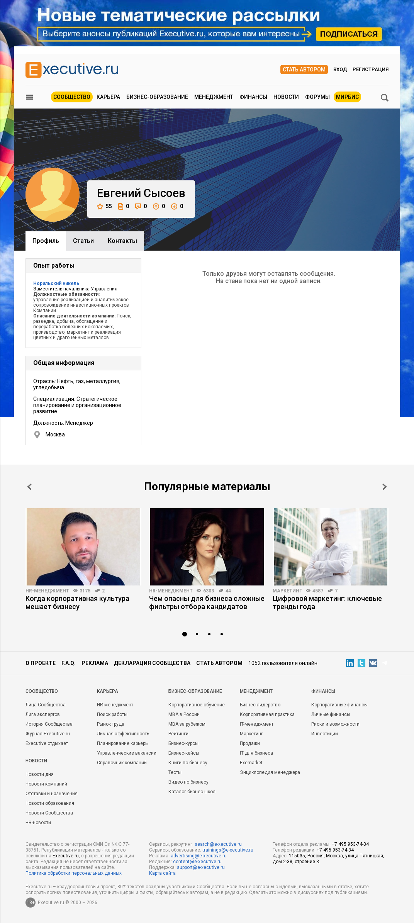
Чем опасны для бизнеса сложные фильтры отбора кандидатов (207, 602)
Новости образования (49, 803)
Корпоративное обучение (196, 705)
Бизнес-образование (157, 97)
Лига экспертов (42, 714)
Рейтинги (178, 733)
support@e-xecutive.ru (201, 867)
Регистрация (371, 69)
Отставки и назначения (51, 793)
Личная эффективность (123, 733)
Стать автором (304, 69)
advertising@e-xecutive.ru (199, 856)
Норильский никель (56, 283)
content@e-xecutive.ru (197, 861)
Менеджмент (213, 97)
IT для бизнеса (256, 753)
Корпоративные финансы (339, 705)
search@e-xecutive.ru (218, 844)
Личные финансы (330, 714)
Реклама (94, 663)
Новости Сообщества (49, 813)
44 (228, 591)
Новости (286, 97)
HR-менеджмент (47, 591)
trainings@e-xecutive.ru (227, 850)
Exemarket (251, 762)
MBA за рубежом (186, 724)
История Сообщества (49, 724)
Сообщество (71, 97)
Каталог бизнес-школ (191, 791)
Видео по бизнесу (188, 782)
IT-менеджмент (256, 724)
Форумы (317, 97)
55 (104, 206)
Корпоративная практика (267, 714)
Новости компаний (46, 784)
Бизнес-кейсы (183, 753)
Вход (340, 69)
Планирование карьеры (123, 743)
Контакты (122, 240)
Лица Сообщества (45, 705)
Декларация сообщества (152, 663)
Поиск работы (112, 714)
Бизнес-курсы (183, 743)
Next (385, 486)
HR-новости (38, 822)
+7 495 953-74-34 (350, 844)
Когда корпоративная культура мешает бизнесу (77, 602)
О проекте (40, 663)
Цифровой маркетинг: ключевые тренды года (327, 602)
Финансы (253, 97)
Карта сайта (162, 873)
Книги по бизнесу (187, 762)
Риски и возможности (335, 724)
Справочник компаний (122, 762)
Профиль (45, 240)
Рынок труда (110, 724)
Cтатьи (83, 240)
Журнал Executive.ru (47, 733)
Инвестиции (324, 733)
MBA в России (184, 714)
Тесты (175, 772)
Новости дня (39, 774)
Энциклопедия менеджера (270, 772)
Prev (29, 486)
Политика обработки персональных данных (73, 873)
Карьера (108, 97)
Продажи (250, 743)
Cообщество (41, 691)
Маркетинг (287, 591)
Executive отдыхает (46, 743)
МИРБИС (347, 97)
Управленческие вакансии (126, 753)
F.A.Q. (68, 663)
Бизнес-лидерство (260, 705)
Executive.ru (66, 856)
